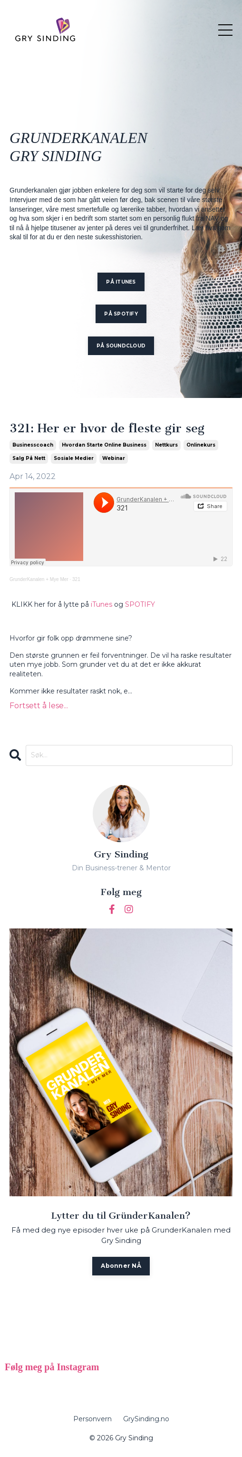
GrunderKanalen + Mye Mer (39, 579)
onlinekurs (200, 445)
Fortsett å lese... (39, 705)
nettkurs (166, 445)
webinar (113, 458)
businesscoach (32, 445)
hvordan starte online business (104, 445)
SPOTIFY (140, 604)
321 (76, 579)
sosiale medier (74, 458)
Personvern (92, 1419)
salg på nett (28, 458)
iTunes (101, 604)
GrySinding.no (146, 1419)
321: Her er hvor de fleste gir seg (107, 429)
